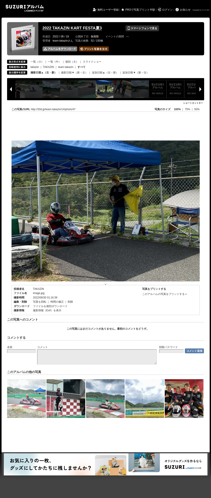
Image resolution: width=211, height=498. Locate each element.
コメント (42, 347)
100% (177, 109)
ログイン (167, 9)
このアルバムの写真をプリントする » (164, 294)
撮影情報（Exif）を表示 (47, 310)
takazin (35, 67)
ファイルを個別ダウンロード (50, 306)
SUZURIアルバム (25, 8)
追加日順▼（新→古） (135, 72)
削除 (70, 301)
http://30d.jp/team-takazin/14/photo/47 (53, 109)
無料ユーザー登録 (108, 9)
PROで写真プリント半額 (140, 9)
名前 (9, 347)
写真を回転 (39, 301)
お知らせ (185, 9)
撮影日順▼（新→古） (74, 72)
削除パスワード (168, 347)
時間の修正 (57, 301)
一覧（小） (37, 61)
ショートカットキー (193, 103)
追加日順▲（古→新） (105, 72)
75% (188, 109)
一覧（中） (54, 61)
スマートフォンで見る (142, 28)
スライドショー (92, 61)
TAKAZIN (48, 67)
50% (196, 109)
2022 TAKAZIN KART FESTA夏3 (72, 28)
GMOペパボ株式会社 (201, 10)
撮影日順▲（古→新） (44, 72)
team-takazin (65, 67)
